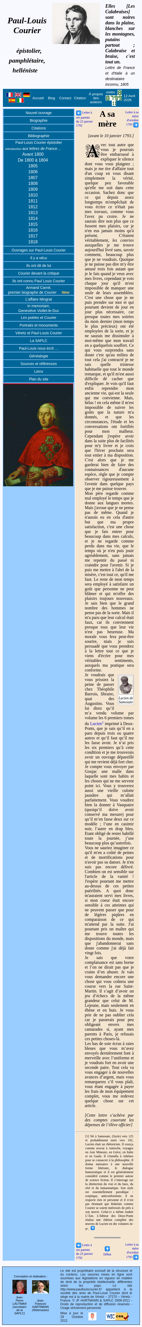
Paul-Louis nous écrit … (39, 348)
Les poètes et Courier (38, 317)
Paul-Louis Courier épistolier (38, 142)
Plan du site (38, 379)
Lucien (97, 723)
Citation (80, 98)
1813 (33, 212)
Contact (65, 98)
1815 (33, 224)
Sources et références (39, 364)
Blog (51, 98)
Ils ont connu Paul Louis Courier (38, 281)
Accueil (38, 98)
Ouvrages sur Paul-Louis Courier (39, 250)
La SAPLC (38, 341)
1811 (33, 201)
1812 (33, 207)
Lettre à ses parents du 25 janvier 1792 (84, 119)
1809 (33, 189)
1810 (33, 195)
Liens (38, 371)
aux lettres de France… (33, 148)
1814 (33, 218)
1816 (33, 230)
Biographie (39, 120)
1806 (33, 172)
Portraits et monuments (39, 325)
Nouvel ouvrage (39, 113)
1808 (33, 183)
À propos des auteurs (96, 98)
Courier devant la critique (38, 273)
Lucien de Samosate (125, 698)
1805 (33, 166)
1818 (33, 242)
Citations (39, 128)
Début (107, 1252)
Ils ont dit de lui (38, 265)
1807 (33, 177)
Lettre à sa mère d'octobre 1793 (132, 118)
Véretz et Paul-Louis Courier (38, 333)
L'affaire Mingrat (38, 299)
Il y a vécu (38, 258)
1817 (33, 236)
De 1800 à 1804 (33, 160)
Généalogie (38, 356)
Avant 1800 (33, 154)
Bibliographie (39, 136)
